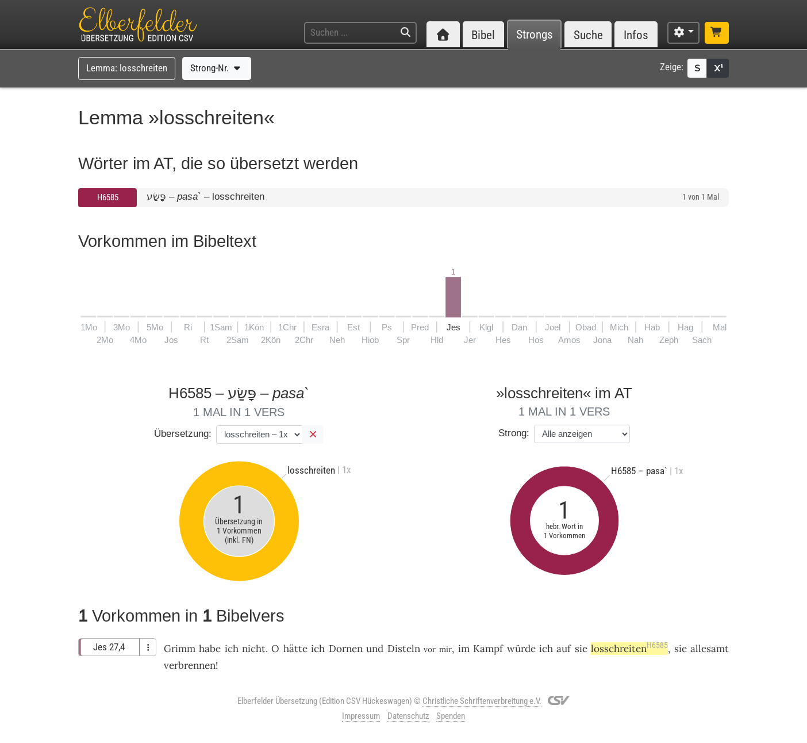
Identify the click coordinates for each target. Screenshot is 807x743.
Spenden (450, 716)
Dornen (346, 648)
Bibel (483, 35)
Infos (636, 35)
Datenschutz (408, 716)
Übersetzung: (183, 433)
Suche (588, 35)
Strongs (534, 35)
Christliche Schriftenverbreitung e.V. (481, 701)
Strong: (513, 433)
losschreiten (629, 648)
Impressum (361, 716)
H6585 (107, 197)
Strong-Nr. (216, 68)
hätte (295, 648)
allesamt (709, 648)
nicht (254, 648)
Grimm (179, 648)
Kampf (488, 648)
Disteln (403, 648)
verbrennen (190, 665)
